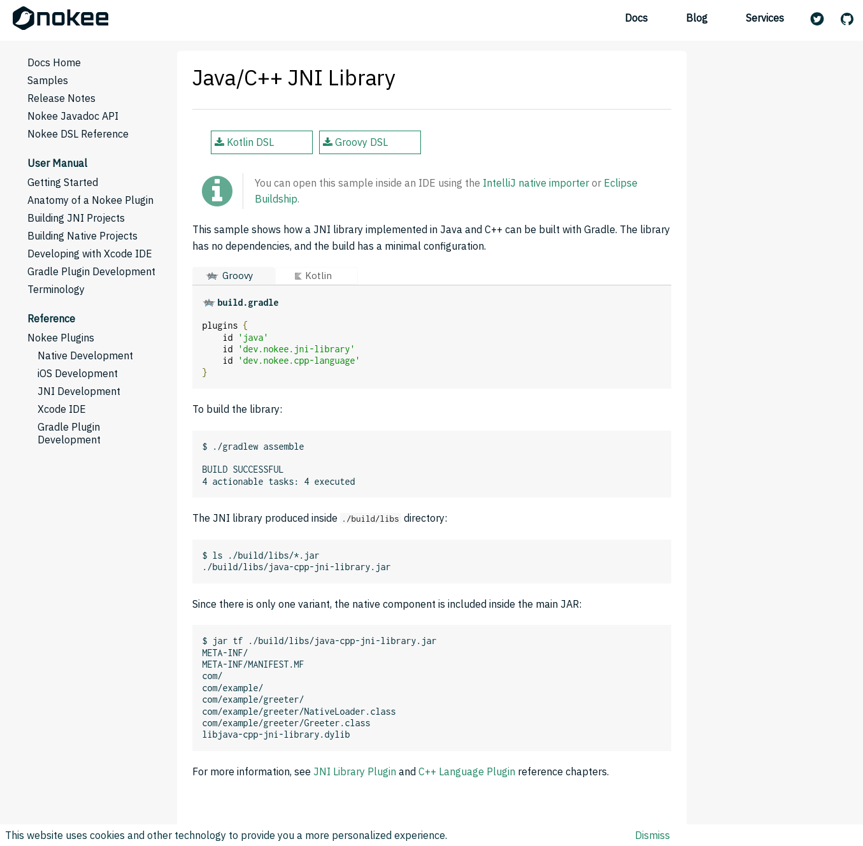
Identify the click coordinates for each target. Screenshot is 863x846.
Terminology (56, 289)
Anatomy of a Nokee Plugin (90, 200)
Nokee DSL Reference (78, 133)
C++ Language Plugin (466, 771)
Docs (636, 17)
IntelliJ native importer (536, 182)
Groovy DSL (355, 142)
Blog (697, 17)
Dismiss (652, 835)
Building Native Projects (82, 235)
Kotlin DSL (244, 142)
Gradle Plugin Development (91, 271)
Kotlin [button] (318, 275)
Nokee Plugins (60, 337)
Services (765, 17)
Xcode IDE (62, 409)
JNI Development (79, 391)
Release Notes (61, 98)
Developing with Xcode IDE (89, 253)
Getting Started (62, 182)
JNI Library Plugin (354, 771)
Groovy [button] (237, 275)
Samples (47, 80)
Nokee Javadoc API (72, 116)
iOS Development (78, 373)
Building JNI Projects (76, 218)
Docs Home (54, 62)
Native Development (85, 355)
